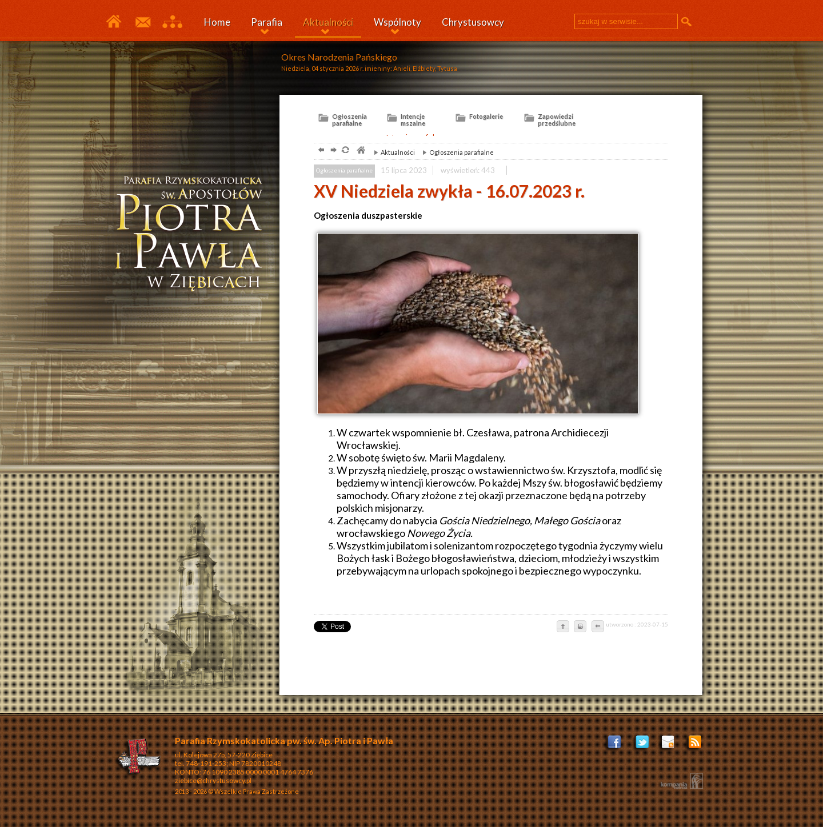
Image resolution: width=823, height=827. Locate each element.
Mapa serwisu (172, 22)
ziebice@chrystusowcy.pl (213, 780)
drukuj (580, 627)
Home (217, 22)
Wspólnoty (397, 22)
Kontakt (142, 22)
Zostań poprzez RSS (695, 745)
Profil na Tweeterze (642, 745)
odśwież (345, 151)
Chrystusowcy (473, 22)
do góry (563, 627)
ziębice (193, 236)
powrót (320, 151)
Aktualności (328, 22)
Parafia (266, 22)
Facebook (615, 745)
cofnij (597, 627)
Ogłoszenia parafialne (455, 152)
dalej (332, 151)
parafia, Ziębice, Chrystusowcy (360, 151)
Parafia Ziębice (113, 22)
